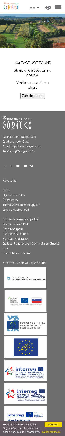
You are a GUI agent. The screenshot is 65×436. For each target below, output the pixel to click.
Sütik (6, 190)
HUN (32, 8)
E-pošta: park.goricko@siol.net (22, 146)
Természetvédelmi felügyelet (21, 205)
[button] (48, 7)
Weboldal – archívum (16, 253)
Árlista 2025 (10, 200)
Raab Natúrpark (13, 229)
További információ (50, 431)
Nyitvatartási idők (14, 195)
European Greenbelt (15, 234)
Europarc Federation (16, 238)
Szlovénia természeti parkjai (20, 219)
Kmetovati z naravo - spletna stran (25, 263)
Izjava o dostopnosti (16, 209)
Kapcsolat (9, 180)
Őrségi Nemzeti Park (16, 224)
